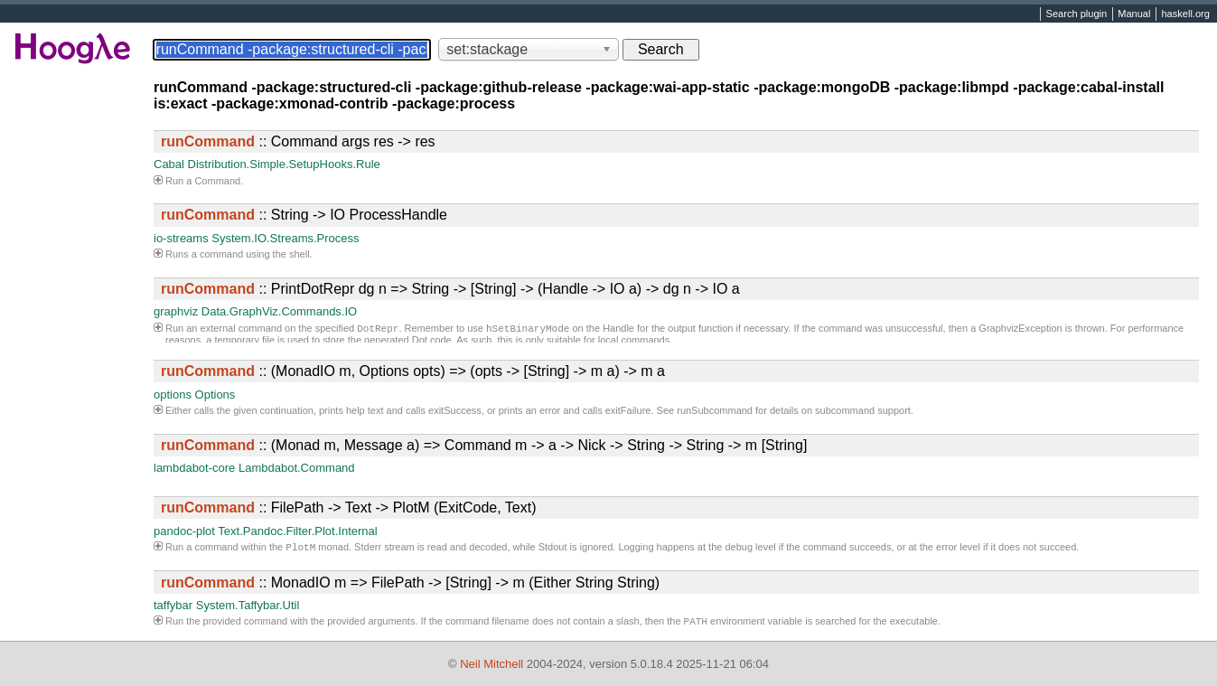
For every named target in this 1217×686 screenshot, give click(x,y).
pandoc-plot (184, 531)
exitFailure (628, 410)
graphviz (176, 311)
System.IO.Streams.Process (285, 238)
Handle (618, 329)
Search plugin (1077, 14)
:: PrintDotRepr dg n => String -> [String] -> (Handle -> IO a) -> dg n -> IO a (450, 288)
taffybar (173, 607)
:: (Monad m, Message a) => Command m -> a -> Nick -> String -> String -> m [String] (484, 445)
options (173, 394)
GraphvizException (1020, 329)
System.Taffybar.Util (248, 607)
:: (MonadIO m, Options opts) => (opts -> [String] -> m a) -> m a (413, 371)
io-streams (181, 238)
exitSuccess (455, 410)
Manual (1134, 14)
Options (215, 394)
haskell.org (1185, 14)
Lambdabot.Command (297, 468)
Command (217, 180)
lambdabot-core (194, 468)
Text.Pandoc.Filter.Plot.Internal (297, 531)
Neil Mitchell (491, 664)
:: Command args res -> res (298, 141)
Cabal (169, 164)
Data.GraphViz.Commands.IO (279, 311)
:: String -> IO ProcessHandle (304, 214)
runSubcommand (715, 410)
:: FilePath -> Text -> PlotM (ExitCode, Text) (349, 507)
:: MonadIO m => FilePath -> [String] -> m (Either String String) (410, 584)
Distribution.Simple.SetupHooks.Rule (284, 164)
